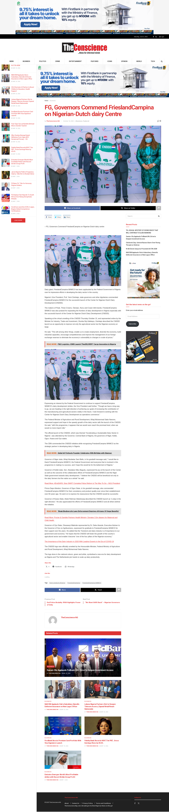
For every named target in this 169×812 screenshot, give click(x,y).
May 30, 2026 (66, 673)
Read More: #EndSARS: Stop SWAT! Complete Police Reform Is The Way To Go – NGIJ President (82, 483)
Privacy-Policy (87, 803)
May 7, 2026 (64, 780)
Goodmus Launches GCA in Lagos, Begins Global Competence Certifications (22, 209)
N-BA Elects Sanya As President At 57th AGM (141, 249)
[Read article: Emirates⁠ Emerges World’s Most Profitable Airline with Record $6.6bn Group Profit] (63, 760)
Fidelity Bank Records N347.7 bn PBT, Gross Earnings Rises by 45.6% (22, 149)
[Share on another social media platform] (158, 208)
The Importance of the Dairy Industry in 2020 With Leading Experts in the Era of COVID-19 (79, 541)
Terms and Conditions (103, 803)
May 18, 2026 (64, 746)
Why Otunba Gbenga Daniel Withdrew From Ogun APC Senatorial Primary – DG (20, 137)
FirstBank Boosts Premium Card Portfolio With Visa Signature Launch (22, 113)
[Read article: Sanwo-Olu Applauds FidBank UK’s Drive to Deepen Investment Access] (83, 658)
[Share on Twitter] (128, 208)
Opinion (124, 61)
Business (26, 61)
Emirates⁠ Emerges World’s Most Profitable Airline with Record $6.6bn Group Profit (22, 161)
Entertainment (75, 61)
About (67, 803)
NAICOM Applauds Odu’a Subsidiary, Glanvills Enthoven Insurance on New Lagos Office (21, 77)
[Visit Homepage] (84, 48)
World (139, 61)
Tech (153, 61)
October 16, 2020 (68, 121)
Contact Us (75, 803)
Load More (18, 220)
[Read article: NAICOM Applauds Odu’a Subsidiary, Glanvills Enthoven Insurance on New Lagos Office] (63, 689)
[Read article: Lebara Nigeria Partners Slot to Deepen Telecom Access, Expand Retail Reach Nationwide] (102, 689)
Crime (57, 61)
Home (46, 100)
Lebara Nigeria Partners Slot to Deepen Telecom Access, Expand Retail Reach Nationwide (22, 101)
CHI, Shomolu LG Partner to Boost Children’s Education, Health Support (22, 89)
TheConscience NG (53, 121)
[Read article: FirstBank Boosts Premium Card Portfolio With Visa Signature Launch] (63, 726)
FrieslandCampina (74, 583)
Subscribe (132, 324)
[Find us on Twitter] (156, 37)
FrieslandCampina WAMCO (92, 583)
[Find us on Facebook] (153, 37)
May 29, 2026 (64, 709)
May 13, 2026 (103, 746)
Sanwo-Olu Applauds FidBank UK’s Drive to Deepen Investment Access (80, 670)
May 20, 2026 (103, 712)
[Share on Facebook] (72, 208)
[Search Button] (162, 61)
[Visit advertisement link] (84, 17)
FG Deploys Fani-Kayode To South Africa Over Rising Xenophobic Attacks (22, 197)
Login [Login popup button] (162, 37)
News (11, 61)
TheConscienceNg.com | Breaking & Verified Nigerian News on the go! (89, 806)
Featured (94, 61)
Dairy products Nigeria (57, 583)
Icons (109, 61)
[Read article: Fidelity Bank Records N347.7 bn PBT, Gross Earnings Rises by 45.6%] (102, 726)
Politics (42, 61)
